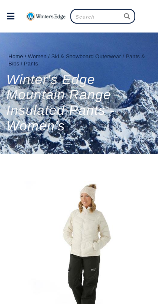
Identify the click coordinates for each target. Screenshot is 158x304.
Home (15, 56)
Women (37, 56)
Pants (31, 63)
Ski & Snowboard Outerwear (86, 56)
